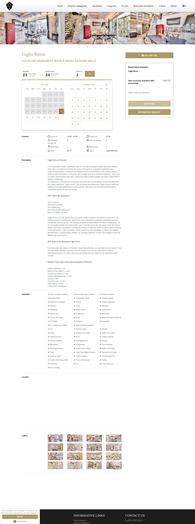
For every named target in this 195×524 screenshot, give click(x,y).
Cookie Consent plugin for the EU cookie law (20, 521)
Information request (149, 112)
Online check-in (80, 520)
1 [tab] (87, 47)
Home (60, 6)
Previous (2, 28)
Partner (174, 6)
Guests (79, 71)
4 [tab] (99, 47)
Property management (77, 6)
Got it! (20, 516)
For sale (124, 6)
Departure (49, 71)
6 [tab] (107, 47)
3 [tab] (95, 47)
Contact (162, 6)
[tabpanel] (32, 28)
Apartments (97, 6)
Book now (149, 104)
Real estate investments (144, 6)
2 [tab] (91, 47)
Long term (111, 6)
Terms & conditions (81, 523)
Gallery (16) (149, 55)
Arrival (26, 71)
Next (192, 28)
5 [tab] (103, 47)
